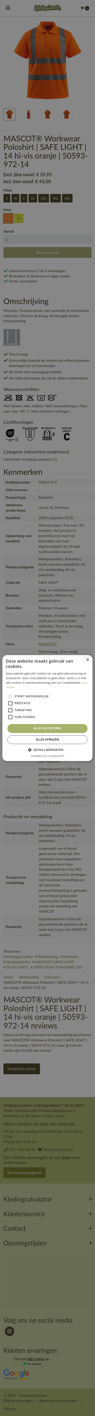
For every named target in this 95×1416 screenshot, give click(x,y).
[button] (47, 749)
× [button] (87, 660)
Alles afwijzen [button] (47, 739)
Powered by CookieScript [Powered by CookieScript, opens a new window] (47, 756)
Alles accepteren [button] (47, 728)
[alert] (47, 708)
